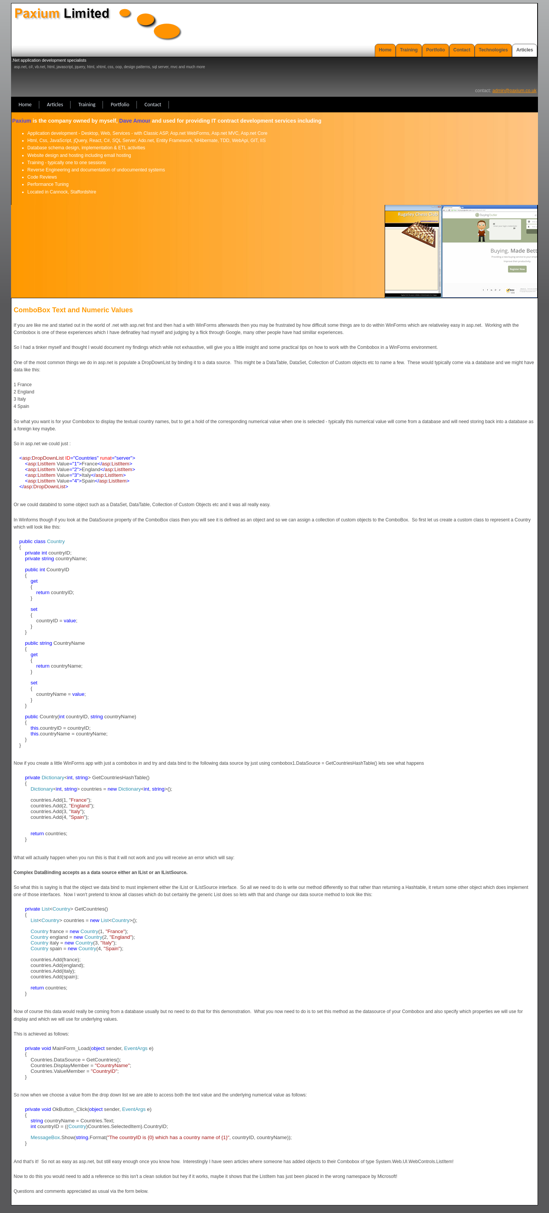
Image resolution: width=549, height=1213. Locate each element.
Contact (461, 50)
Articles (524, 50)
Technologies (493, 50)
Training (409, 50)
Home (385, 50)
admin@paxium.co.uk (515, 90)
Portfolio (435, 50)
